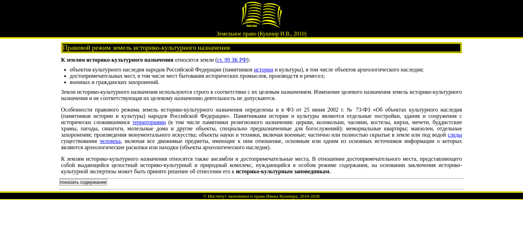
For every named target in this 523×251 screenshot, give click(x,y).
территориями (149, 122)
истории (263, 70)
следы (455, 135)
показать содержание (83, 182)
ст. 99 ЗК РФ (232, 60)
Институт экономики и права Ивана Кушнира (252, 196)
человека (110, 141)
